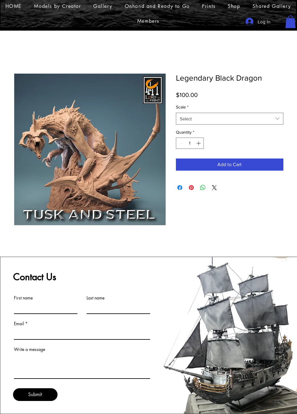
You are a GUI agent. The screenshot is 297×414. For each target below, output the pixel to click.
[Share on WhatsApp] (202, 187)
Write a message (29, 349)
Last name (95, 298)
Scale (182, 107)
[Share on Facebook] (179, 187)
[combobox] (229, 119)
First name (23, 298)
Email (19, 324)
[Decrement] (180, 143)
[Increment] (199, 143)
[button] (290, 21)
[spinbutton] (189, 143)
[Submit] (35, 394)
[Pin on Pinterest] (191, 187)
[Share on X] (214, 187)
